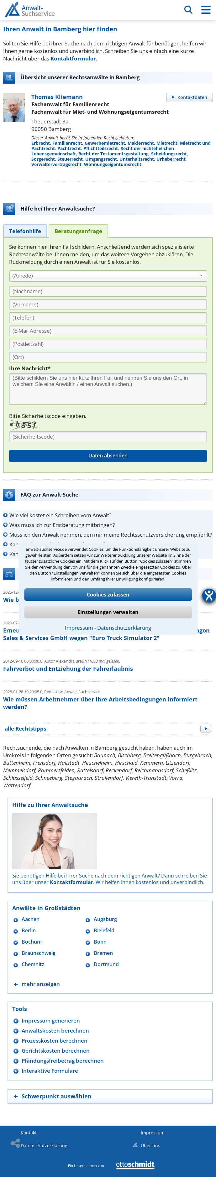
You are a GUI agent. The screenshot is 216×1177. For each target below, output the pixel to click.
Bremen (103, 953)
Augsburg (105, 919)
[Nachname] (108, 291)
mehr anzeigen (41, 983)
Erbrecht (40, 143)
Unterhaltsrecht (136, 159)
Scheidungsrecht (169, 154)
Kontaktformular (73, 58)
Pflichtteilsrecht (100, 148)
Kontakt (29, 1133)
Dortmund (106, 964)
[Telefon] (108, 317)
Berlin (29, 930)
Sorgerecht (43, 159)
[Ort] (108, 357)
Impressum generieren (51, 1020)
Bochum (32, 942)
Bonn (100, 942)
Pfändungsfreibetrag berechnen (63, 1060)
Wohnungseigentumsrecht (112, 164)
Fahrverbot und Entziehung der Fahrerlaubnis (68, 668)
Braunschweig (38, 953)
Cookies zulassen (108, 594)
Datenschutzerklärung (124, 627)
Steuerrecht (70, 159)
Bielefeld (104, 930)
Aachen (31, 919)
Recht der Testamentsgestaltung (113, 154)
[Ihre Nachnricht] (108, 389)
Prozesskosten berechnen (54, 1040)
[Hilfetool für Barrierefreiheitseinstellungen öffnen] (209, 595)
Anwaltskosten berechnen (55, 1030)
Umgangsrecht (101, 159)
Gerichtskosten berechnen (56, 1050)
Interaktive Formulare (50, 1070)
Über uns (150, 1145)
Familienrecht (67, 143)
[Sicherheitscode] (108, 436)
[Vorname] (108, 304)
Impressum (79, 627)
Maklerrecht (141, 143)
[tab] (25, 230)
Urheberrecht (171, 159)
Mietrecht (166, 143)
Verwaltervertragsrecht (56, 164)
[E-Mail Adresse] (108, 330)
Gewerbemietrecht (105, 143)
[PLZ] (108, 344)
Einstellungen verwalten (108, 612)
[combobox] (108, 276)
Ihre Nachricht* (29, 368)
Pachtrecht (69, 148)
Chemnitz (33, 964)
